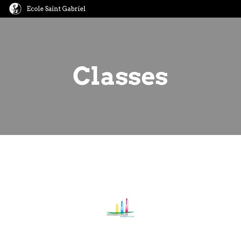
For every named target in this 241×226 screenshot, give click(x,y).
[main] (120, 76)
